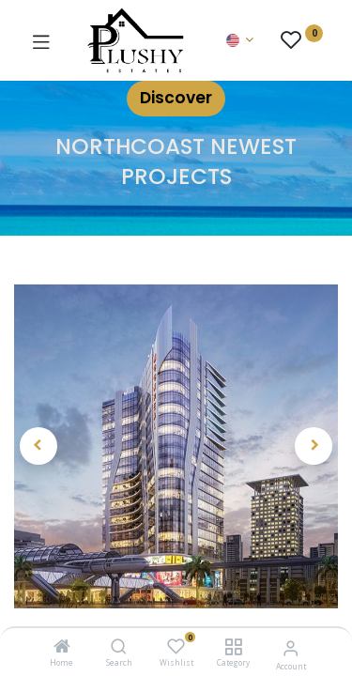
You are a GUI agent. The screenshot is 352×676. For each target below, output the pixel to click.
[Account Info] (290, 647)
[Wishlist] (176, 646)
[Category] (233, 647)
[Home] (62, 647)
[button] (38, 446)
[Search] (119, 647)
